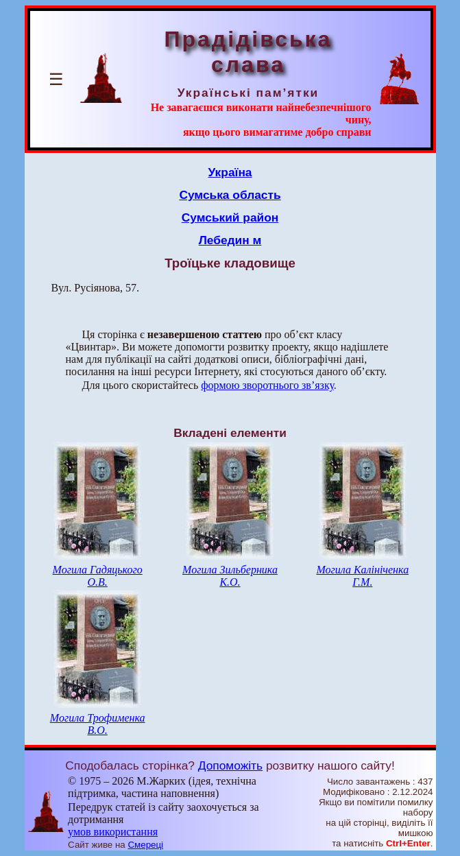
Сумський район (230, 217)
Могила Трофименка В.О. (97, 724)
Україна (230, 172)
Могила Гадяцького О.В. (98, 576)
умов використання (113, 831)
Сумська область (229, 195)
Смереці (145, 845)
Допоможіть (230, 765)
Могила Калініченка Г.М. (362, 576)
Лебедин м (230, 240)
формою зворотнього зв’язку (267, 385)
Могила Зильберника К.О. (230, 576)
